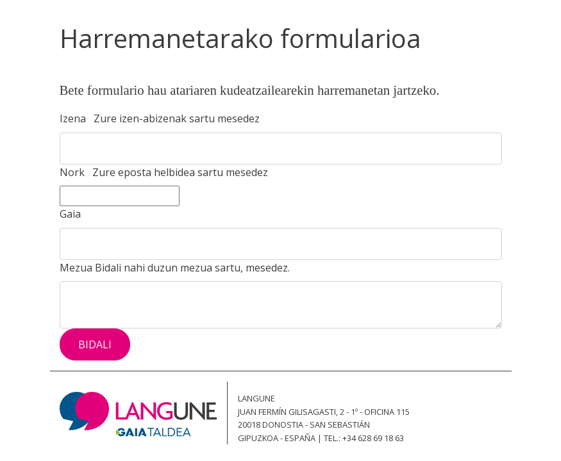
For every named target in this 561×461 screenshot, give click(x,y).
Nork (164, 172)
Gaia (73, 214)
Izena (160, 118)
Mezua (175, 268)
